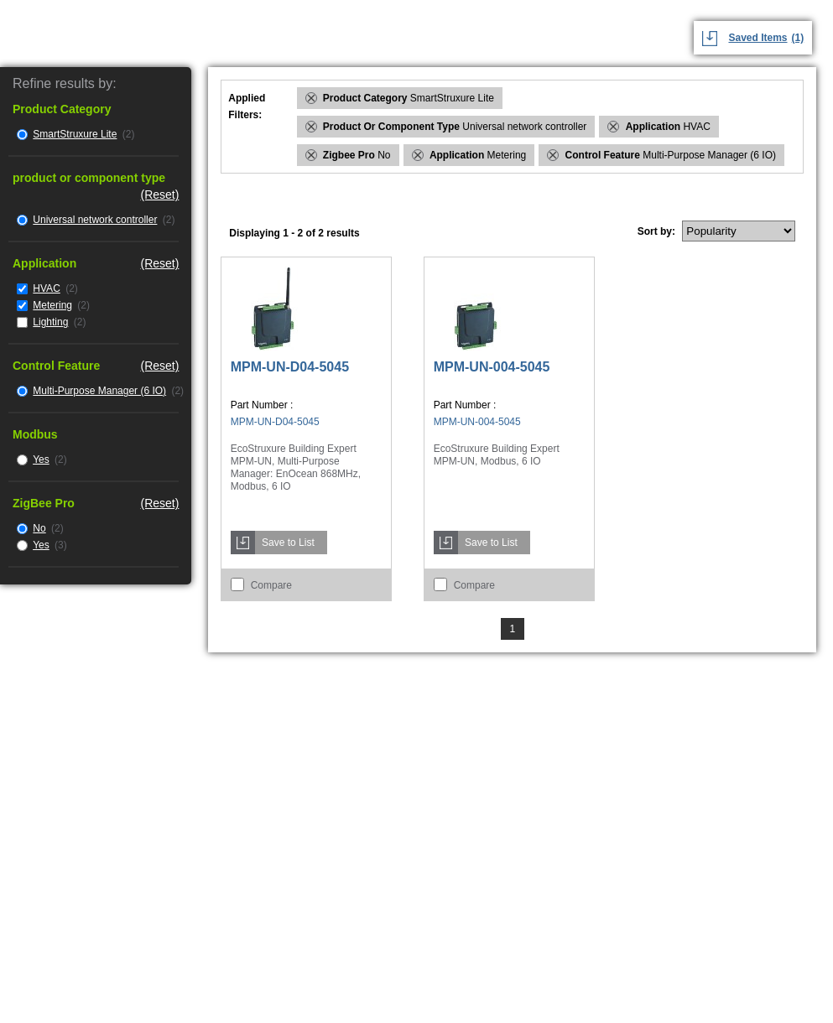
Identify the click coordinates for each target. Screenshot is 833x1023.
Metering (52, 305)
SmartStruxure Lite (75, 134)
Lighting (50, 322)
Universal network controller (95, 220)
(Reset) (159, 194)
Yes (41, 459)
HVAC (46, 288)
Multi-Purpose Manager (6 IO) (99, 391)
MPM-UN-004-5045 (492, 367)
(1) (798, 38)
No (39, 528)
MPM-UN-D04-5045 (290, 367)
